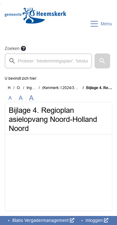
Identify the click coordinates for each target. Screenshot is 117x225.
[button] (102, 60)
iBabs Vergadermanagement (42, 220)
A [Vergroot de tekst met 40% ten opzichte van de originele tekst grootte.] (31, 98)
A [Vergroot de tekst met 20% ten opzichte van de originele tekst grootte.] (21, 98)
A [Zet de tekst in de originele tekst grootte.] (10, 98)
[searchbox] (48, 60)
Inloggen (96, 220)
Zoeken (12, 48)
